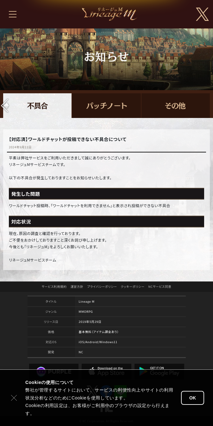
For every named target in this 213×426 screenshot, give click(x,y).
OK (192, 397)
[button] (5, 106)
